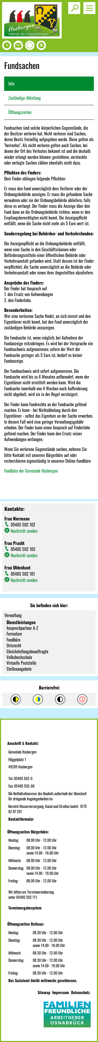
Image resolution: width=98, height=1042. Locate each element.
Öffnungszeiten (19, 112)
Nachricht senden (24, 531)
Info (11, 83)
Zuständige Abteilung (24, 98)
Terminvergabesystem (25, 908)
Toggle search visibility (75, 6)
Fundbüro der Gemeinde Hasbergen (31, 471)
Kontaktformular (21, 819)
